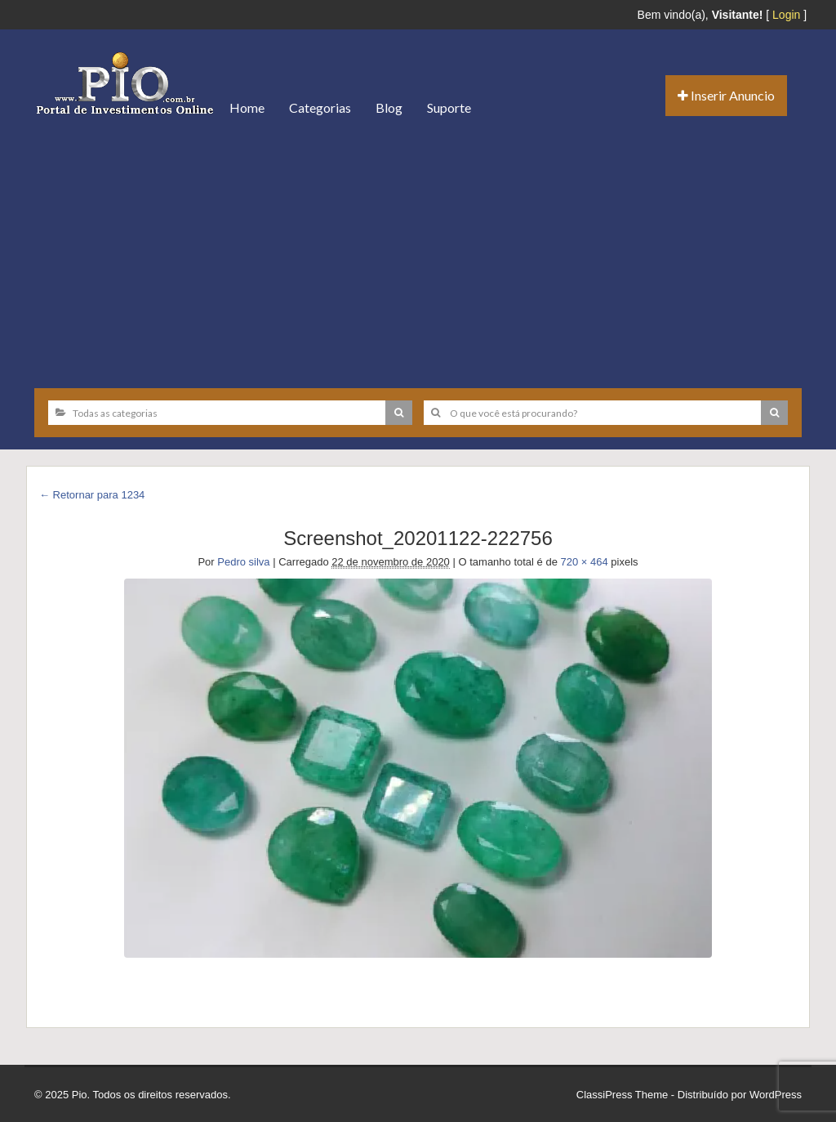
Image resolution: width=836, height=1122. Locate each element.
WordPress (775, 1094)
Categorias (320, 107)
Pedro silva (243, 562)
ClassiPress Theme (622, 1094)
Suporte (449, 107)
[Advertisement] (418, 253)
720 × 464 (584, 562)
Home (247, 107)
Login (786, 14)
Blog (389, 107)
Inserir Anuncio (726, 95)
